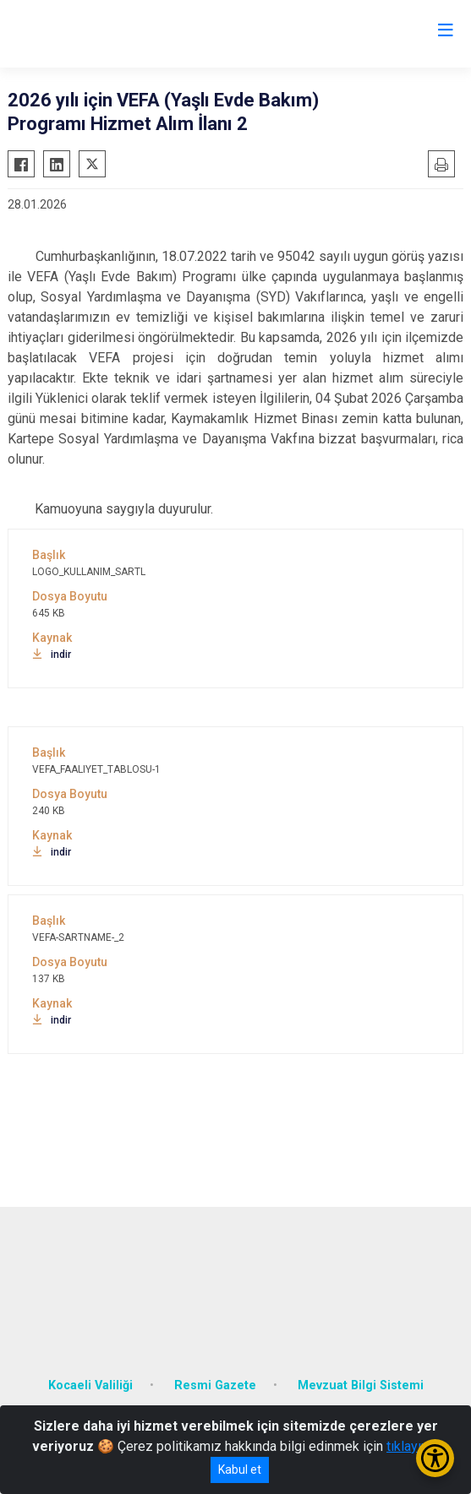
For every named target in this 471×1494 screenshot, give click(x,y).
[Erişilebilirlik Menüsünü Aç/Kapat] (435, 1458)
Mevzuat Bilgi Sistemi (361, 1385)
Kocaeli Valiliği (90, 1385)
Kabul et (239, 1469)
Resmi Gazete (215, 1385)
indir (51, 654)
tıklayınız (412, 1446)
